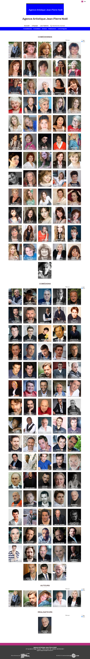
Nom (83, 41)
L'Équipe (35, 26)
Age (83, 40)
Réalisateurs (52, 28)
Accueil (26, 26)
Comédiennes (27, 28)
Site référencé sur (20, 655)
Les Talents (44, 26)
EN (84, 1)
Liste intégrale (62, 28)
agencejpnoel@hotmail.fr (45, 650)
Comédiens (36, 28)
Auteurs (44, 28)
